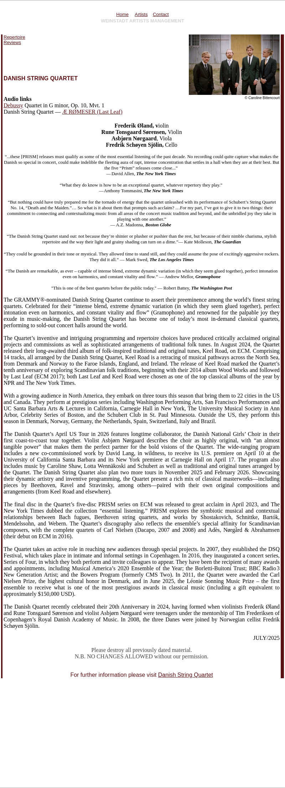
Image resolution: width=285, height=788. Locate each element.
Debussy (13, 105)
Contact (161, 14)
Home (122, 14)
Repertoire (14, 37)
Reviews (12, 42)
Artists (141, 14)
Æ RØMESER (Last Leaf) (92, 112)
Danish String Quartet (185, 675)
